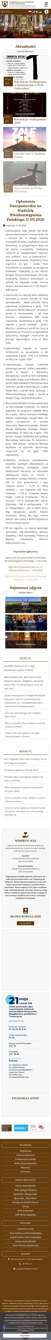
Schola (25, 1206)
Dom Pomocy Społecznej (25, 1245)
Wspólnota (25, 1150)
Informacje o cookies (25, 1330)
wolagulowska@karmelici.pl (27, 1269)
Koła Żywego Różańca (26, 1189)
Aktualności (25, 48)
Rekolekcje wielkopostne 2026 (30, 121)
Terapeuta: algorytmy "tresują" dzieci (22, 773)
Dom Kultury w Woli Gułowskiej (25, 1233)
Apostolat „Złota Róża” (25, 1198)
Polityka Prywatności (25, 1326)
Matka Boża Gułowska (25, 1163)
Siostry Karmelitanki (25, 1185)
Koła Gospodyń (25, 1210)
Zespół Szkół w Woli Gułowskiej (25, 1237)
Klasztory (25, 1167)
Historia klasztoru (25, 1155)
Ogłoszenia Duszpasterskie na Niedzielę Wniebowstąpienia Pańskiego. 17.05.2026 (25, 210)
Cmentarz (26, 1171)
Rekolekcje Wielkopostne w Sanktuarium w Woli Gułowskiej (30, 85)
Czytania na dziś (25, 1228)
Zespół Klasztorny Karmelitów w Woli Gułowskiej (24, 4)
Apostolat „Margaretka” (25, 1194)
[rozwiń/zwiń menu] (46, 4)
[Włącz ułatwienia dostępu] (47, 11)
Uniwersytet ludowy (25, 1159)
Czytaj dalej (25, 935)
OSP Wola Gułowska (25, 1214)
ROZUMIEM (25, 1335)
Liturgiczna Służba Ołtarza (25, 1202)
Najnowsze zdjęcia (25, 590)
